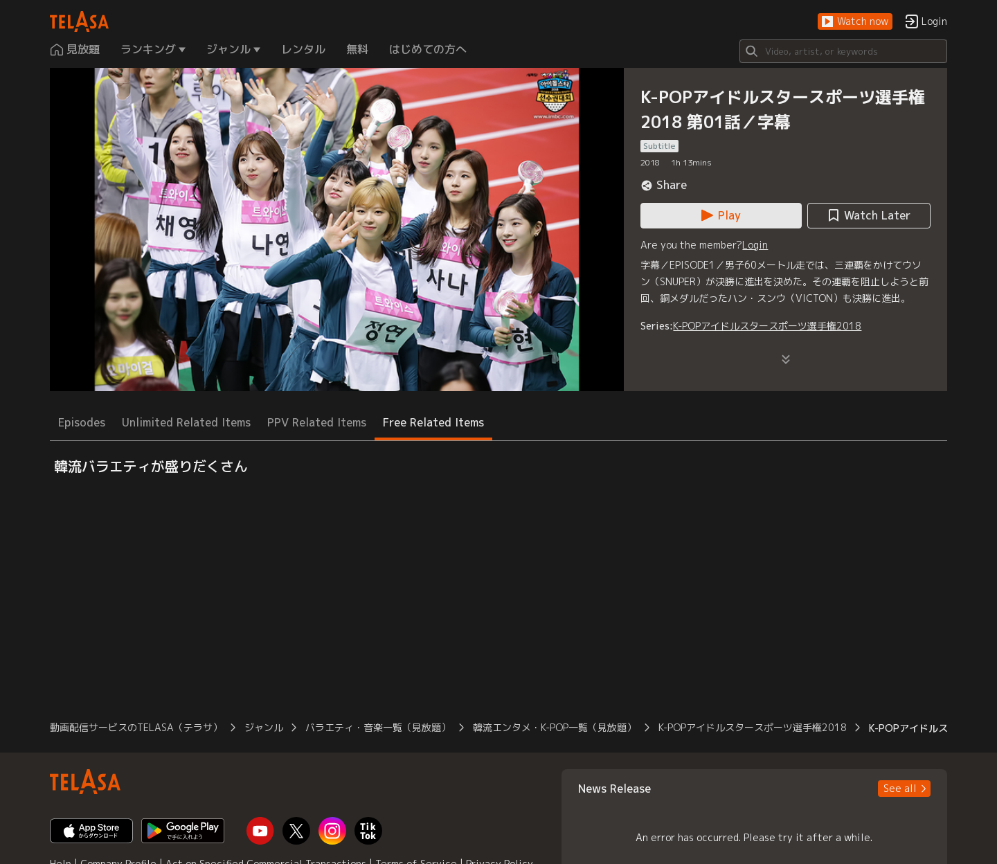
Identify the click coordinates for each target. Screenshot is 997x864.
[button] (855, 21)
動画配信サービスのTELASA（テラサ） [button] (136, 727)
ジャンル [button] (263, 727)
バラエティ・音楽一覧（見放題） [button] (378, 727)
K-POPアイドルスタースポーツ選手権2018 (767, 325)
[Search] (843, 51)
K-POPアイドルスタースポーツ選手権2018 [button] (752, 727)
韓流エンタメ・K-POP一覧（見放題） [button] (554, 727)
